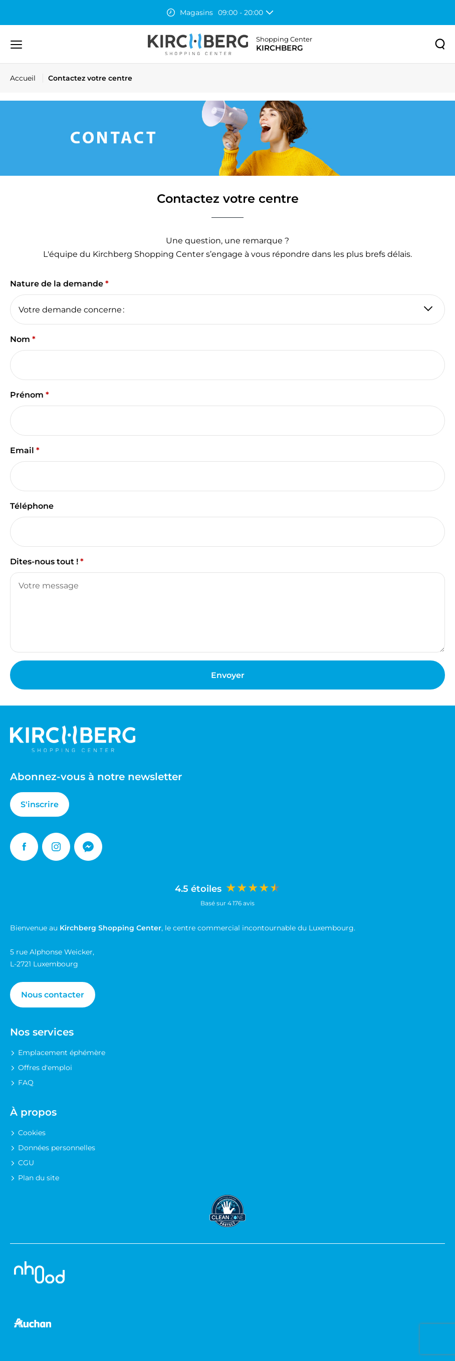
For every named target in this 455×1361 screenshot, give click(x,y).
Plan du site (38, 1177)
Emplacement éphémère (61, 1052)
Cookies (32, 1132)
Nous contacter (52, 994)
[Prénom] (227, 421)
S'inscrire (40, 804)
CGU (26, 1162)
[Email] (227, 476)
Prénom (27, 395)
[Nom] (227, 365)
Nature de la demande (56, 283)
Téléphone (32, 506)
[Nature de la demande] (227, 309)
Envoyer (228, 675)
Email (22, 450)
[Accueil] (26, 78)
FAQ (26, 1082)
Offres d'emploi (45, 1067)
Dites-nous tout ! (44, 561)
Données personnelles (56, 1147)
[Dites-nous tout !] (227, 612)
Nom (20, 339)
